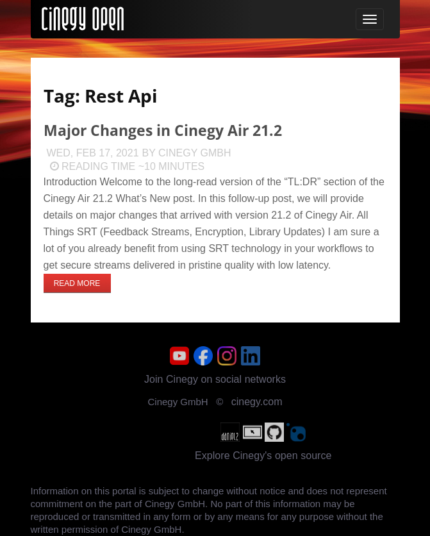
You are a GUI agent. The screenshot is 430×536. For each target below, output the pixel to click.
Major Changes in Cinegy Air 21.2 (163, 130)
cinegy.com (257, 401)
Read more (77, 283)
